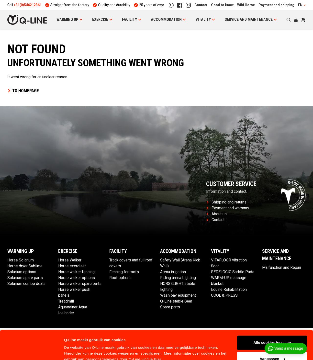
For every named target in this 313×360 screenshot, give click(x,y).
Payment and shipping (276, 5)
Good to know (222, 5)
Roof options (120, 277)
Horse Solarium (20, 260)
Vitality (203, 19)
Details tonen (75, 350)
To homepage (23, 90)
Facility (129, 19)
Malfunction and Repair (281, 267)
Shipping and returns (226, 202)
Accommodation (166, 19)
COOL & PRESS (224, 295)
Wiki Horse (246, 5)
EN (302, 5)
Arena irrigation (173, 272)
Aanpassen (272, 336)
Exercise (100, 19)
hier (157, 337)
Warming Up (67, 19)
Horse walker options (76, 277)
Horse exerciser (72, 266)
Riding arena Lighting (178, 277)
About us (217, 214)
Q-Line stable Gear (176, 301)
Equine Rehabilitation (229, 289)
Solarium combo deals (26, 283)
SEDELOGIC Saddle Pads (232, 272)
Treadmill (66, 301)
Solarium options (21, 272)
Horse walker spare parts (79, 283)
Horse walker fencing (76, 272)
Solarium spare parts (25, 277)
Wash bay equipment (178, 295)
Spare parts (170, 307)
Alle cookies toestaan (272, 320)
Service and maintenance (249, 19)
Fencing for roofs (124, 272)
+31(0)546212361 (28, 5)
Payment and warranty (228, 208)
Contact (200, 5)
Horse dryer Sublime (25, 266)
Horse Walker (69, 260)
